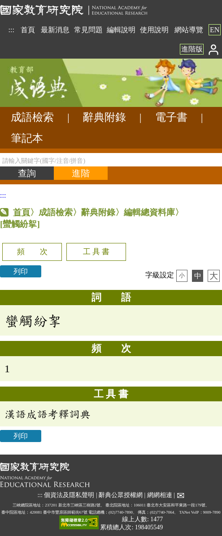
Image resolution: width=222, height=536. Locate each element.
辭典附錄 (104, 117)
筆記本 (27, 138)
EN (214, 30)
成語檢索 (32, 117)
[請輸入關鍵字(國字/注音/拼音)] (111, 159)
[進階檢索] (81, 173)
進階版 (192, 49)
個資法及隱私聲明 (69, 495)
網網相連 (159, 495)
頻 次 (32, 251)
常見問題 (88, 30)
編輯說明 (121, 30)
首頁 (28, 30)
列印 (20, 271)
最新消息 (55, 30)
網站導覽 (188, 30)
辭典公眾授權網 (121, 495)
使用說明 (154, 30)
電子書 (171, 117)
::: (11, 30)
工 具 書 (96, 251)
